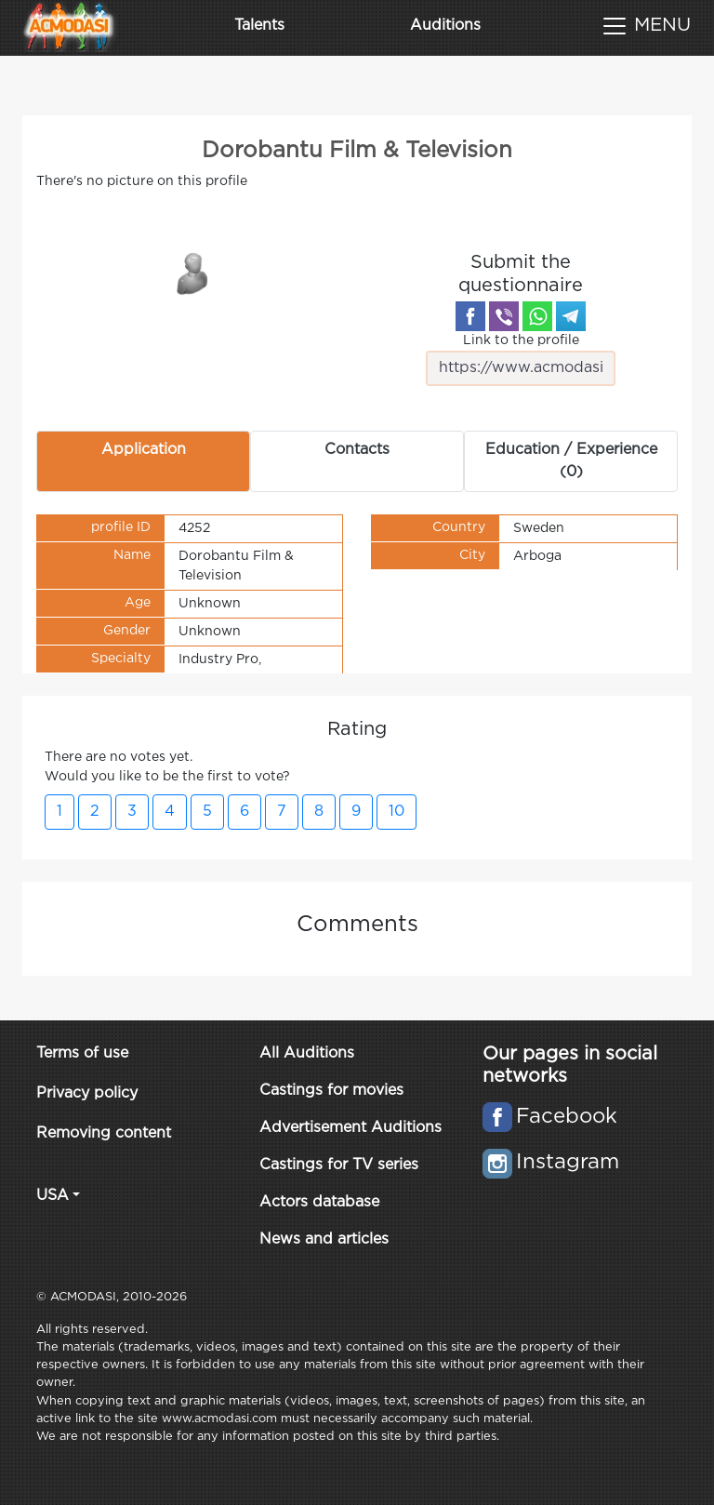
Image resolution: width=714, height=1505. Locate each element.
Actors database (319, 1202)
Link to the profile (521, 360)
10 (396, 812)
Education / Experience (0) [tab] (571, 461)
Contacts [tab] (357, 450)
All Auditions (306, 1053)
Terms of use (82, 1053)
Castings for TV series (338, 1165)
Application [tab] (143, 450)
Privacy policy (87, 1093)
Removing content (103, 1133)
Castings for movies (331, 1091)
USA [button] (52, 1196)
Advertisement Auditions (350, 1128)
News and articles (324, 1239)
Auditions (445, 26)
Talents (259, 26)
